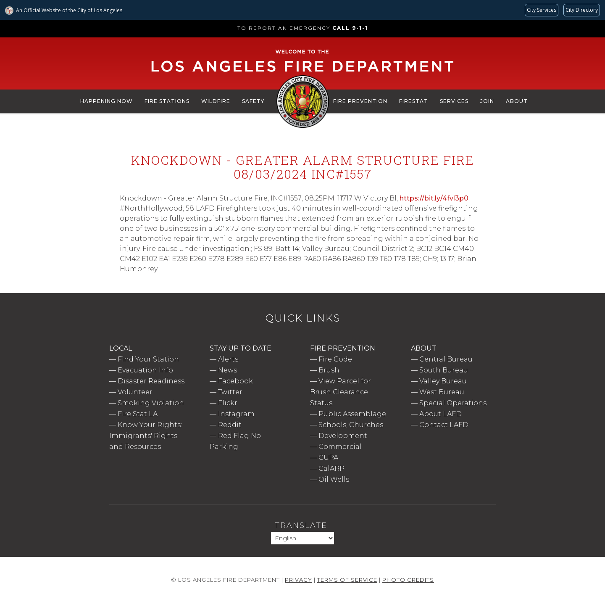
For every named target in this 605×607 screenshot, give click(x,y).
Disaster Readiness (151, 381)
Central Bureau (446, 359)
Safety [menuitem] (253, 101)
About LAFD (440, 414)
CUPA (328, 458)
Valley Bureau (443, 381)
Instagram (236, 414)
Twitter (230, 392)
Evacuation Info (145, 370)
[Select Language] (302, 538)
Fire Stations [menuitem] (167, 101)
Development (342, 436)
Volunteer (135, 392)
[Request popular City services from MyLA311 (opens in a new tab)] (541, 10)
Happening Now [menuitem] (106, 101)
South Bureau (443, 370)
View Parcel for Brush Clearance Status (340, 392)
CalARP (331, 468)
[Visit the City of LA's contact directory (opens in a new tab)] (581, 10)
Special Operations (453, 403)
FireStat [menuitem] (413, 101)
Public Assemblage (352, 414)
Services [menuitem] (454, 101)
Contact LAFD (443, 425)
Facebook (235, 381)
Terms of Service (347, 579)
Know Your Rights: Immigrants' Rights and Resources (145, 436)
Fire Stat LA (138, 414)
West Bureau (441, 392)
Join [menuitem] (487, 101)
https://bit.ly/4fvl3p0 (434, 198)
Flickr (227, 403)
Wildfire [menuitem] (215, 101)
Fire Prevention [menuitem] (360, 101)
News (227, 370)
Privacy (298, 579)
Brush (328, 370)
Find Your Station (148, 359)
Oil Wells (333, 479)
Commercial (340, 447)
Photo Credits (408, 579)
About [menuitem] (517, 101)
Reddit (230, 425)
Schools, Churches (350, 425)
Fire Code (335, 359)
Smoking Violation (151, 403)
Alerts (228, 359)
